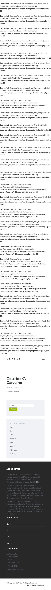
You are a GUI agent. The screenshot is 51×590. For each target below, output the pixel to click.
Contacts (12, 454)
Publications (13, 450)
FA (10, 431)
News (11, 442)
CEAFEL (13, 358)
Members (13, 439)
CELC (36, 482)
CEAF (13, 479)
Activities (12, 446)
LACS (11, 435)
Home (12, 427)
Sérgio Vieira (31, 585)
